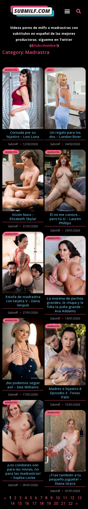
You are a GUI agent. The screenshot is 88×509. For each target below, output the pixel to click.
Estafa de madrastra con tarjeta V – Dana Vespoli (23, 300)
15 (20, 503)
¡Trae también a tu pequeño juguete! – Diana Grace (65, 479)
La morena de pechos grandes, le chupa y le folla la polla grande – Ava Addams (65, 304)
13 (79, 498)
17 (34, 503)
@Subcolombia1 (44, 45)
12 (72, 498)
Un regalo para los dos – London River (65, 134)
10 (58, 498)
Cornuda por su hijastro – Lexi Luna (23, 134)
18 (41, 503)
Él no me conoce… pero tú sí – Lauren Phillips (65, 218)
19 (49, 503)
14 (12, 503)
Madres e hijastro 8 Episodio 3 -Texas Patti (65, 392)
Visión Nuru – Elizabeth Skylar (23, 216)
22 (71, 503)
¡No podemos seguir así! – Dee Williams (23, 384)
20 (56, 503)
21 (63, 503)
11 (65, 498)
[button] (67, 11)
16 (27, 503)
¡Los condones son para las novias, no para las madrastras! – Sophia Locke (23, 471)
